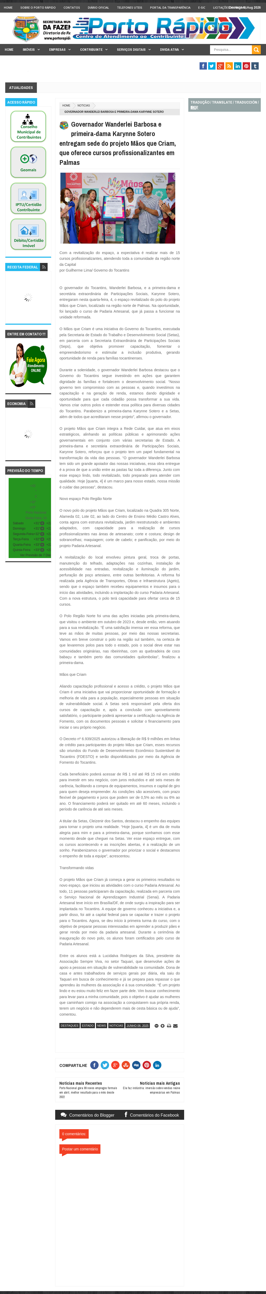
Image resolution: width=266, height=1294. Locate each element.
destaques (69, 1025)
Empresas (57, 49)
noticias (83, 105)
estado (87, 1025)
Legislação (14, 71)
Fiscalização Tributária (213, 60)
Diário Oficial (98, 7)
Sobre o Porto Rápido (38, 7)
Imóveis (29, 49)
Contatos (72, 7)
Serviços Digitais (131, 49)
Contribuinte (91, 49)
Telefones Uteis (129, 7)
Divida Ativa (169, 49)
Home (8, 7)
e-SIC (201, 7)
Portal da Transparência (170, 7)
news (101, 1025)
